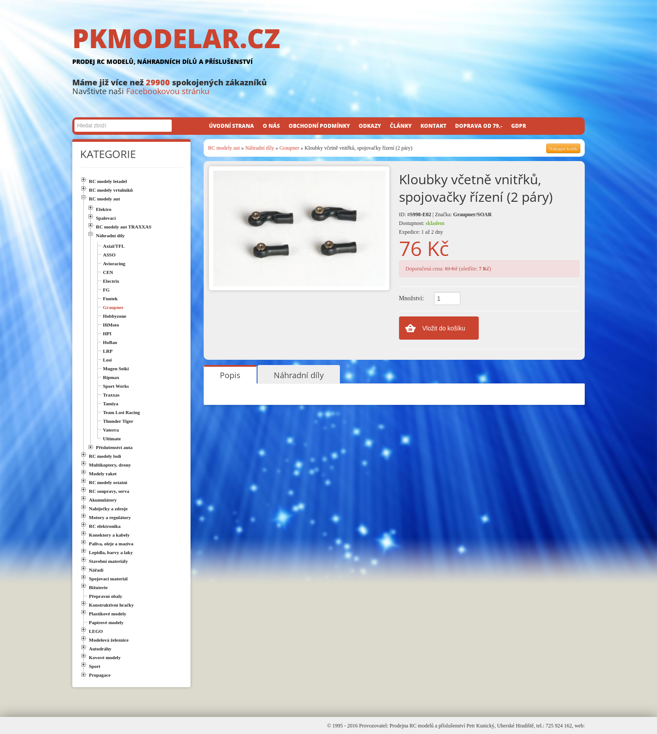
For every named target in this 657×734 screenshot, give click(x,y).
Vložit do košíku (443, 328)
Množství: (411, 298)
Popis (230, 375)
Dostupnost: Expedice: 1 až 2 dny (422, 227)
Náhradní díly (259, 148)
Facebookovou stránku (167, 91)
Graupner (289, 148)
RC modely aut (224, 148)
